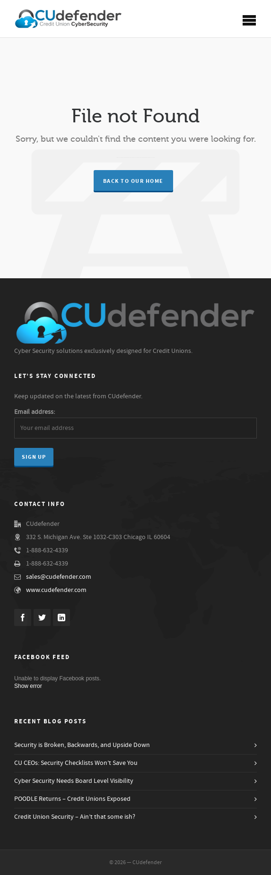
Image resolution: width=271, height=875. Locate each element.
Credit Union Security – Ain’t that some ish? (74, 817)
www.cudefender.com (56, 590)
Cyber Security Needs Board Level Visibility (73, 781)
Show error (28, 686)
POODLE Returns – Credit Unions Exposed (72, 799)
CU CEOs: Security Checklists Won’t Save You (76, 763)
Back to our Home (133, 181)
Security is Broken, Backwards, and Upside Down (82, 745)
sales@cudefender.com (58, 577)
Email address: (34, 412)
